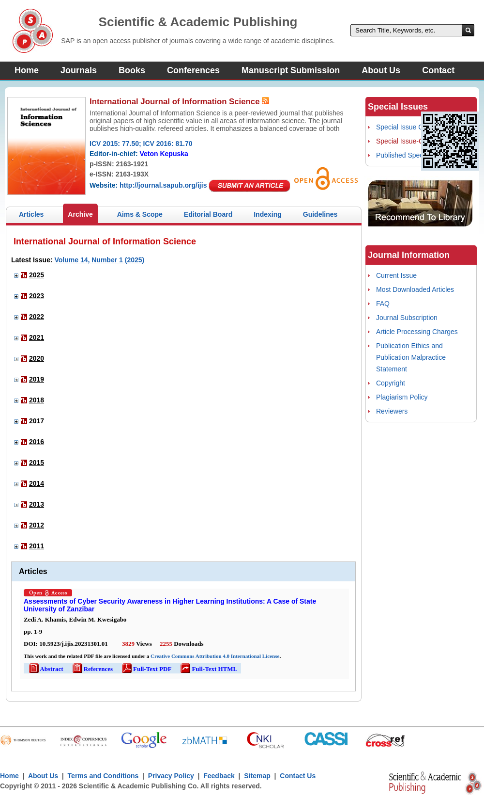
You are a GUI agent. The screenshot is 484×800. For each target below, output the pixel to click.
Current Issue (396, 275)
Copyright (390, 383)
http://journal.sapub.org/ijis (163, 185)
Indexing (268, 214)
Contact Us (298, 776)
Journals (78, 70)
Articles (31, 214)
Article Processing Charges (417, 332)
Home (27, 70)
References (92, 668)
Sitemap (257, 776)
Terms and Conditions (103, 776)
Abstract (45, 668)
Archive (80, 214)
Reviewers (392, 411)
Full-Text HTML (208, 668)
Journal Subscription (407, 317)
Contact (438, 70)
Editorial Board (208, 214)
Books (132, 70)
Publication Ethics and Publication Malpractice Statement (411, 357)
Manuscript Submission (291, 70)
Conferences (193, 70)
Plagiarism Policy (402, 397)
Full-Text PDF (146, 668)
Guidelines (320, 214)
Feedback (219, 776)
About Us (381, 70)
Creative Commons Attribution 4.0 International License (215, 656)
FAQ (383, 303)
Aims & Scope (140, 214)
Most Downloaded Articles (415, 289)
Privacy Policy (171, 776)
